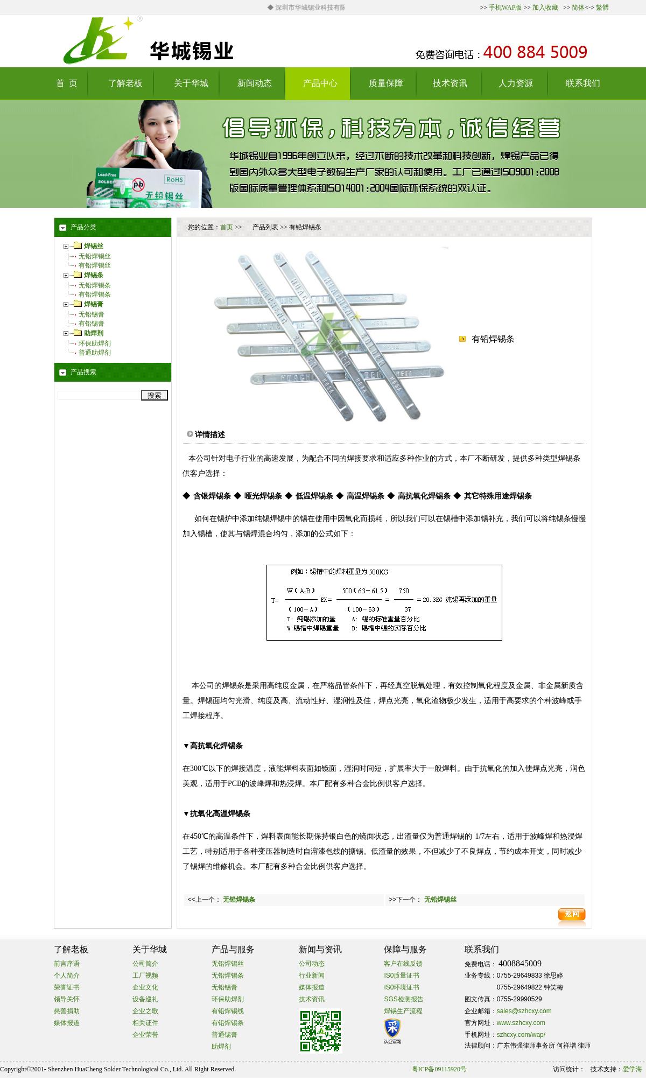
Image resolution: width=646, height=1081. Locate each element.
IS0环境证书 (401, 987)
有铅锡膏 (91, 323)
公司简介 (145, 963)
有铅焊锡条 (95, 294)
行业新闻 (312, 975)
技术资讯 (312, 999)
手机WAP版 (505, 7)
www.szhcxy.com (521, 1023)
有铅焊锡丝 (95, 265)
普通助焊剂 (95, 352)
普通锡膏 (224, 1034)
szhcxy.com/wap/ (521, 1034)
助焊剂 (221, 1046)
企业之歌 (145, 1011)
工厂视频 (145, 975)
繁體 (602, 7)
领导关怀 (67, 999)
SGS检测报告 (403, 999)
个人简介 (67, 975)
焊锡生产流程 (403, 1011)
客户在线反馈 (403, 963)
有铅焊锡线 (228, 1011)
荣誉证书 (67, 987)
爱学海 (632, 1069)
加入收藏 (545, 7)
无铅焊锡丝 (95, 256)
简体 (578, 7)
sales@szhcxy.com (524, 1011)
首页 (226, 227)
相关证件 (145, 1023)
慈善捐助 (67, 1011)
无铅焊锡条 (95, 285)
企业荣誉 (145, 1034)
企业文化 (145, 987)
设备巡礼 (145, 999)
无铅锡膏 (91, 314)
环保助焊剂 (95, 343)
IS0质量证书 (401, 975)
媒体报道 (67, 1023)
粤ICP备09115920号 (439, 1069)
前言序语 (67, 963)
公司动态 (312, 963)
